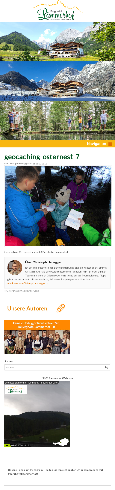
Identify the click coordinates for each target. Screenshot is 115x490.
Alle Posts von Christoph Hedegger (28, 283)
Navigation (96, 144)
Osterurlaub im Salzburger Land (22, 290)
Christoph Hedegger (18, 163)
